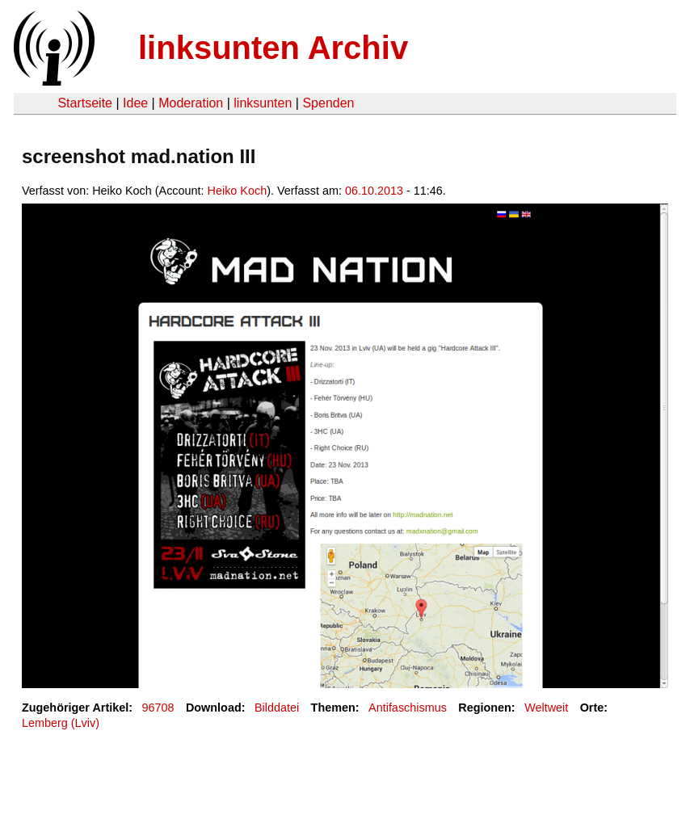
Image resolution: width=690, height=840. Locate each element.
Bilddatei (277, 707)
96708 (158, 707)
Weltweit (546, 707)
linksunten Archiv (273, 47)
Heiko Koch (237, 190)
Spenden (328, 103)
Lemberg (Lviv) (60, 722)
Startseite (84, 103)
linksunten (263, 103)
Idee (135, 103)
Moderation (190, 103)
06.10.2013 (374, 190)
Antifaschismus (407, 707)
